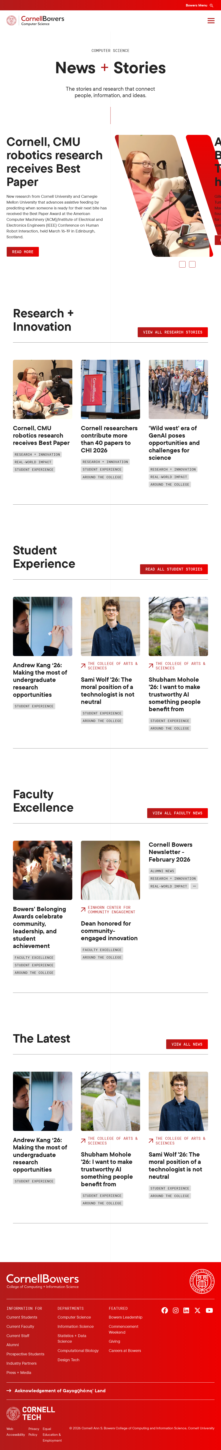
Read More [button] (22, 251)
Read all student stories (173, 569)
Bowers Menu (197, 5)
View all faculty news (177, 812)
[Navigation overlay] (211, 20)
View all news (187, 1044)
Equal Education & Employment (52, 1434)
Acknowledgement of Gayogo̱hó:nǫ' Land (60, 1391)
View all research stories (172, 332)
